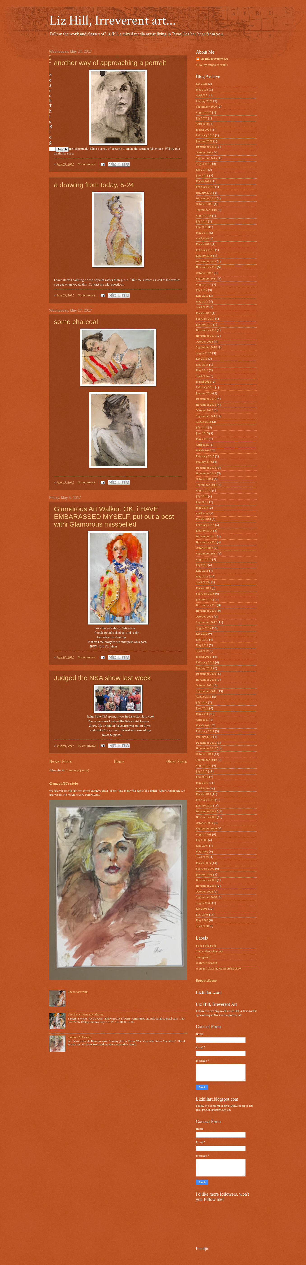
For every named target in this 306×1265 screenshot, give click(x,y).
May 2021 (202, 89)
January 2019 (204, 192)
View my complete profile (212, 65)
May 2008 (202, 920)
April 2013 (202, 582)
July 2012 (201, 633)
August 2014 (203, 490)
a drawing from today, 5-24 (94, 185)
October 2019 (204, 152)
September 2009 (206, 828)
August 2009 (203, 834)
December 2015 (206, 398)
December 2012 (206, 605)
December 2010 (206, 742)
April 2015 (202, 444)
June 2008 (202, 914)
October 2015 (204, 410)
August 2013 (203, 559)
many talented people (209, 951)
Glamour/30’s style (63, 783)
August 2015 (203, 421)
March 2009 (203, 863)
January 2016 (204, 393)
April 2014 (202, 513)
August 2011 (203, 696)
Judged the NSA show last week (102, 677)
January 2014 (204, 530)
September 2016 (206, 347)
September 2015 (206, 416)
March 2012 (203, 656)
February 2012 (205, 662)
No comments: (87, 164)
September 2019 (206, 158)
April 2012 (202, 651)
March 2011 (203, 725)
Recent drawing (78, 991)
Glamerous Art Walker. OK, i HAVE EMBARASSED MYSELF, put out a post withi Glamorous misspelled (114, 516)
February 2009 (205, 868)
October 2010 (204, 754)
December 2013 (206, 536)
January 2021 (204, 101)
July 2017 (201, 290)
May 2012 (202, 645)
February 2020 (205, 135)
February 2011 (205, 731)
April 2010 (202, 788)
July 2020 (201, 118)
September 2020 (206, 106)
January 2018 (204, 255)
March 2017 (203, 313)
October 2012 (204, 616)
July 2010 (201, 771)
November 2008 (206, 885)
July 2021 (201, 83)
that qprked (203, 957)
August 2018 (203, 215)
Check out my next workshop (86, 1014)
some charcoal (76, 321)
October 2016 (204, 341)
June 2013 (202, 570)
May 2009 (202, 851)
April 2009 (202, 857)
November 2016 (206, 335)
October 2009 (204, 823)
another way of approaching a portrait (110, 62)
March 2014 (203, 519)
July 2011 (201, 702)
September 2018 (206, 210)
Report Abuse (206, 980)
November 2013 (206, 542)
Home (119, 762)
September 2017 (206, 278)
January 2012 (204, 668)
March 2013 (203, 588)
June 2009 (202, 845)
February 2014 (205, 525)
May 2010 (202, 782)
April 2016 (202, 376)
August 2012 (203, 628)
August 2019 (203, 164)
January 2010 (204, 805)
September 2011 (206, 691)
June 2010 (202, 777)
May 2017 (202, 301)
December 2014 (206, 467)
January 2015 (204, 462)
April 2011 (202, 719)
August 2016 (203, 353)
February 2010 (205, 800)
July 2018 (201, 221)
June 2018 (202, 227)
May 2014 (202, 507)
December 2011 (206, 673)
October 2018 (204, 204)
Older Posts (176, 762)
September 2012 (206, 622)
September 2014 (206, 485)
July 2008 (201, 908)
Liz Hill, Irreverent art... (112, 20)
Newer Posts (60, 762)
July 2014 (201, 496)
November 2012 (206, 610)
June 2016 (202, 364)
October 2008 (204, 891)
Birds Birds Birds (206, 945)
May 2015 (202, 439)
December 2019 (206, 146)
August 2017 (203, 284)
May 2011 (202, 714)
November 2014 (206, 473)
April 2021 (202, 95)
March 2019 (203, 181)
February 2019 (205, 187)
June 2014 (202, 502)
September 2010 (206, 760)
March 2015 (203, 450)
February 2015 (205, 456)
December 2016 (206, 330)
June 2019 (202, 175)
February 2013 (205, 593)
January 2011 (204, 737)
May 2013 (202, 576)
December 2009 (206, 811)
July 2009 (201, 840)
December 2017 (206, 261)
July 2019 (201, 169)
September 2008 (206, 897)
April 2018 (202, 238)
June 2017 (202, 295)
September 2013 (206, 553)
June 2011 (202, 708)
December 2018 (206, 198)
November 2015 (206, 404)
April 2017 (202, 307)
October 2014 (204, 479)
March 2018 (203, 244)
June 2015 (202, 433)
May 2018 (202, 233)
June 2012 (202, 639)
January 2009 (204, 874)
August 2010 (203, 765)
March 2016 (203, 381)
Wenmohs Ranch (206, 962)
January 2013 (204, 599)
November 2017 (206, 267)
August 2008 (203, 903)
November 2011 (206, 679)
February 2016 (205, 387)
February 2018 (205, 250)
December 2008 (206, 880)
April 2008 (202, 926)
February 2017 (205, 318)
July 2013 (201, 565)
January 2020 (204, 141)
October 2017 (204, 273)
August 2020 (203, 112)
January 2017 (204, 324)
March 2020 (203, 129)
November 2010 (206, 748)
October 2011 (204, 685)
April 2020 (202, 124)
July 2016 (201, 358)
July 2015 (201, 427)
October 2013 (204, 548)
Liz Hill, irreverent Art (214, 58)
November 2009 (206, 817)
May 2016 (202, 370)
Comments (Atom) (77, 770)
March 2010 (203, 794)
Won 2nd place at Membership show (218, 968)
